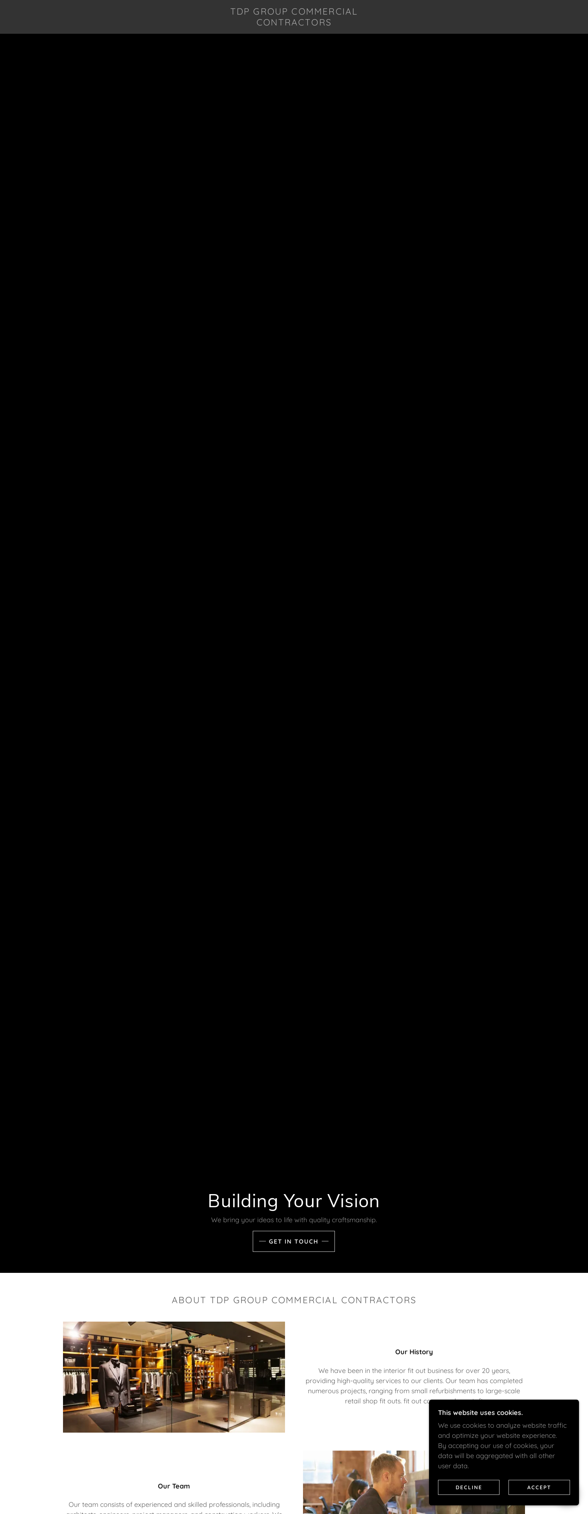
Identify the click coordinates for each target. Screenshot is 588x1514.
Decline (469, 1487)
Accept (539, 1487)
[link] (294, 23)
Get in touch (294, 1241)
